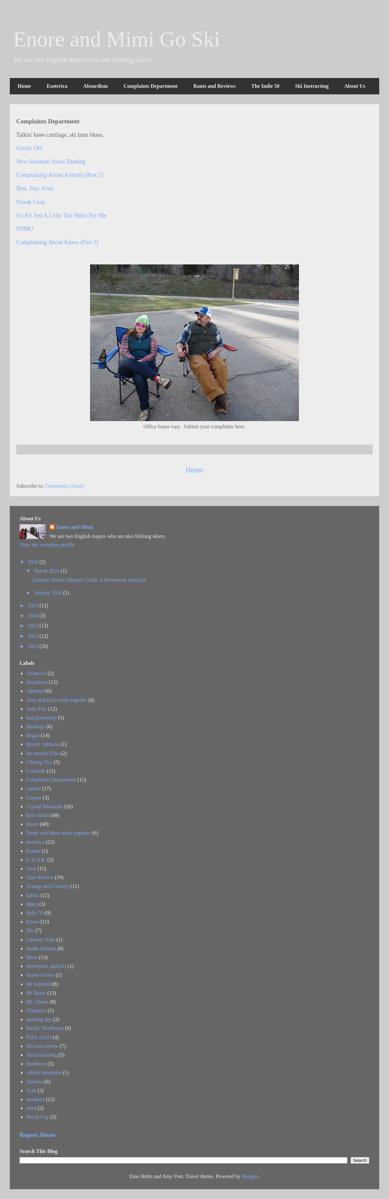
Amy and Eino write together (56, 700)
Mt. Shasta (37, 1001)
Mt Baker (36, 993)
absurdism (37, 682)
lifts (30, 930)
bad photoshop (41, 717)
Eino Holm (37, 815)
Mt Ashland (38, 984)
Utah (31, 1090)
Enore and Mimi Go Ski (116, 39)
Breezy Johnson (42, 744)
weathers (35, 1099)
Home (24, 86)
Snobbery (36, 1063)
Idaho (32, 904)
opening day (39, 1019)
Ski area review (42, 1046)
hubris (32, 895)
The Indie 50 (265, 86)
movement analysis (46, 966)
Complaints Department (150, 86)
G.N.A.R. (36, 859)
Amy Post (36, 709)
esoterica (35, 842)
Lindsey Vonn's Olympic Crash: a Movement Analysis (89, 580)
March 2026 (47, 571)
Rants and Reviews (214, 86)
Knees (32, 921)
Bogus (32, 735)
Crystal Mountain (44, 806)
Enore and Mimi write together (58, 833)
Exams (33, 851)
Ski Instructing (312, 86)
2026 (33, 562)
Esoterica (57, 86)
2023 (33, 625)
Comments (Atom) (64, 486)
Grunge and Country (47, 886)
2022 (33, 636)
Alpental (35, 691)
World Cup (37, 1117)
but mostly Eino (42, 753)
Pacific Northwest (45, 1028)
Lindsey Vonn (40, 939)
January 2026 (48, 592)
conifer (33, 788)
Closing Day (39, 762)
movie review (40, 975)
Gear (31, 868)
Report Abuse (37, 1134)
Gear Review (40, 877)
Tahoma (34, 1081)
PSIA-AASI (38, 1037)
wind (31, 1108)
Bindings (35, 726)
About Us (354, 86)
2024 (33, 615)
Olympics (36, 1010)
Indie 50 (34, 913)
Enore (32, 824)
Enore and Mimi (74, 527)
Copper (33, 797)
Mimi (32, 957)
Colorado (36, 771)
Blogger (250, 1176)
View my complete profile (47, 544)
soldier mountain (43, 1072)
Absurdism (95, 86)
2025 (33, 605)
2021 (33, 646)
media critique (41, 948)
